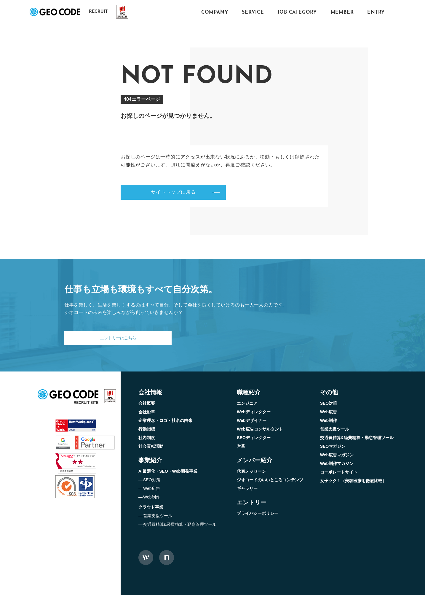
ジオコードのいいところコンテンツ (270, 481)
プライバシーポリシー (257, 515)
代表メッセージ (251, 473)
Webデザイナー (251, 422)
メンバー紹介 (254, 462)
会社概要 (146, 405)
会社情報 (150, 394)
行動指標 (146, 431)
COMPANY (215, 12)
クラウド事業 (150, 509)
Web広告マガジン (337, 457)
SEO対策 (151, 481)
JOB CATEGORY (297, 12)
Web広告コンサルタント (260, 431)
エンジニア (247, 405)
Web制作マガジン (337, 465)
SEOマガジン (333, 448)
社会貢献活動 (150, 448)
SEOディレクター (254, 439)
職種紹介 (249, 394)
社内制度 (146, 439)
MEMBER (342, 12)
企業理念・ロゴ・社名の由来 (165, 422)
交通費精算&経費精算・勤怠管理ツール (179, 526)
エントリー (251, 504)
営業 (241, 448)
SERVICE (253, 12)
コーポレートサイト (338, 474)
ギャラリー (247, 490)
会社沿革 (146, 414)
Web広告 (151, 490)
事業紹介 (150, 462)
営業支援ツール (157, 517)
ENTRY (376, 12)
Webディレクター (253, 414)
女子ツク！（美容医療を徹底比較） (353, 482)
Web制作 (151, 499)
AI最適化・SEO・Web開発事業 (167, 473)
